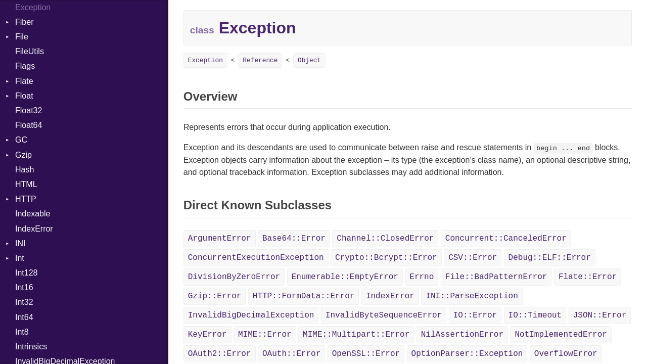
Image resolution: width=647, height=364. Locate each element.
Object (309, 60)
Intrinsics (31, 346)
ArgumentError (219, 238)
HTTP (25, 199)
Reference (260, 60)
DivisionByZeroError (234, 277)
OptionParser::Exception (467, 353)
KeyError (207, 334)
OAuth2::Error (219, 353)
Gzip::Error (215, 296)
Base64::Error (294, 238)
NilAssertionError (462, 334)
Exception (205, 60)
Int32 (24, 302)
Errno (421, 277)
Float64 (28, 125)
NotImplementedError (561, 334)
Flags (25, 66)
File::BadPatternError (496, 277)
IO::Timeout (535, 315)
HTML (26, 184)
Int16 (24, 287)
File (21, 36)
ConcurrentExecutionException (256, 257)
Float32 (28, 110)
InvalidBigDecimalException (251, 315)
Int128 (26, 272)
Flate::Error (588, 277)
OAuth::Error (291, 353)
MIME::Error (265, 334)
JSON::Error (600, 315)
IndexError (34, 228)
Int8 (22, 332)
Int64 (24, 317)
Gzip (23, 155)
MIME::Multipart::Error (356, 334)
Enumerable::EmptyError (345, 277)
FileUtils (29, 51)
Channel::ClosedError (385, 238)
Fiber (24, 22)
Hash (24, 169)
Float (24, 96)
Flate (24, 81)
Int (19, 258)
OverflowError (565, 353)
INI (20, 243)
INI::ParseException (472, 296)
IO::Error (475, 315)
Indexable (32, 213)
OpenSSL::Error (366, 353)
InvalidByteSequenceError (384, 315)
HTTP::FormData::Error (304, 296)
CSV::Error (472, 257)
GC (21, 139)
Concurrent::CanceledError (506, 238)
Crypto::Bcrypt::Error (386, 257)
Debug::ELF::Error (550, 257)
